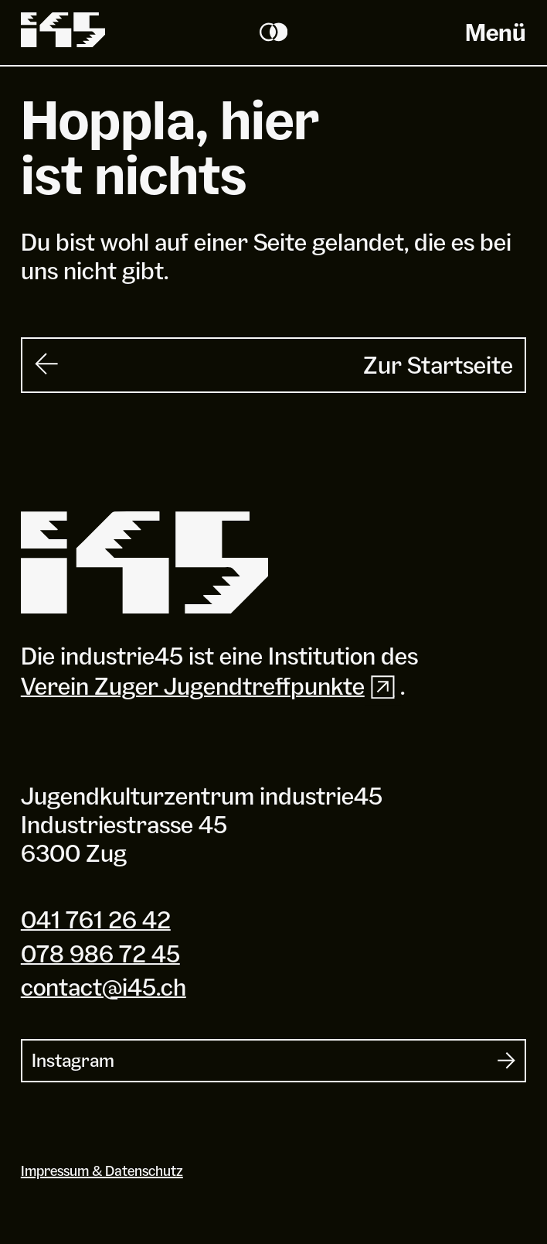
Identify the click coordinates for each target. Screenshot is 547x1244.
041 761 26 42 (96, 919)
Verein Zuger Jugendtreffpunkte (210, 686)
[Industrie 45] (144, 563)
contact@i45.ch (103, 986)
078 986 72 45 (100, 953)
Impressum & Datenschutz (102, 1171)
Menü (495, 32)
